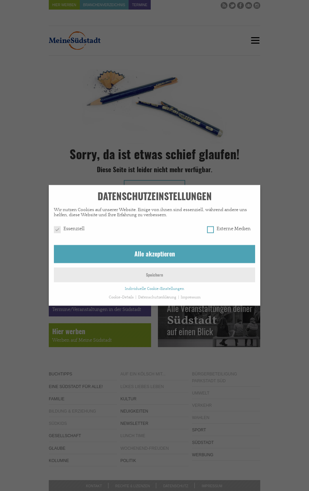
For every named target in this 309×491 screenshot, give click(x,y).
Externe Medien (229, 226)
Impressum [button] (191, 295)
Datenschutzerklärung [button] (157, 295)
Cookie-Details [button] (122, 295)
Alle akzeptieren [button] (154, 252)
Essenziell (69, 226)
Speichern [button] (154, 273)
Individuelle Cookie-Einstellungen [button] (154, 286)
